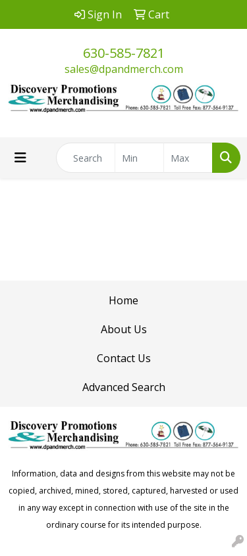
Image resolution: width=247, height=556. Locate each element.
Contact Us (124, 358)
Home (123, 300)
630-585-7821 (124, 53)
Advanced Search (123, 387)
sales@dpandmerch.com (124, 69)
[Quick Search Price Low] (139, 158)
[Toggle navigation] (20, 158)
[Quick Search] (85, 158)
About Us (124, 329)
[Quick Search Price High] (188, 158)
